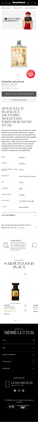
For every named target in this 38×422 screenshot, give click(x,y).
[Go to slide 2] (17, 320)
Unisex (21, 182)
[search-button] (6, 3)
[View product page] (15, 289)
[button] (25, 274)
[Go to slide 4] (20, 320)
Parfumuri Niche (18, 8)
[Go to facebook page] (15, 390)
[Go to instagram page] (19, 390)
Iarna (20, 176)
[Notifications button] (28, 3)
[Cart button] (35, 3)
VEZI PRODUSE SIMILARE (19, 100)
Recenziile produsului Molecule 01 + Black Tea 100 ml (17, 226)
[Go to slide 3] (19, 320)
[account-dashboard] (9, 3)
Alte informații (8, 215)
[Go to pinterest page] (23, 390)
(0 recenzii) (15, 88)
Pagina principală (6, 8)
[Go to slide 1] (16, 320)
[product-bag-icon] (25, 310)
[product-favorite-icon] (25, 306)
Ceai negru (30, 201)
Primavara (26, 176)
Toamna (33, 176)
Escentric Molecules (30, 8)
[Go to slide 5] (22, 320)
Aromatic (22, 157)
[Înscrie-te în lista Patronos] (34, 340)
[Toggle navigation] (2, 3)
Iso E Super (22, 201)
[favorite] (32, 3)
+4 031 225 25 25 (22, 382)
